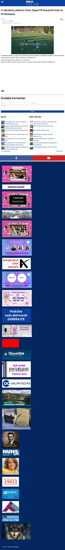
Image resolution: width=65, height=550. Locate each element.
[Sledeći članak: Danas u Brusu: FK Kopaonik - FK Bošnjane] (59, 151)
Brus (3, 90)
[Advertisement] (32, 77)
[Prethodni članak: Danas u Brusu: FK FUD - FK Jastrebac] (6, 151)
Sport (11, 21)
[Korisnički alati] (62, 19)
